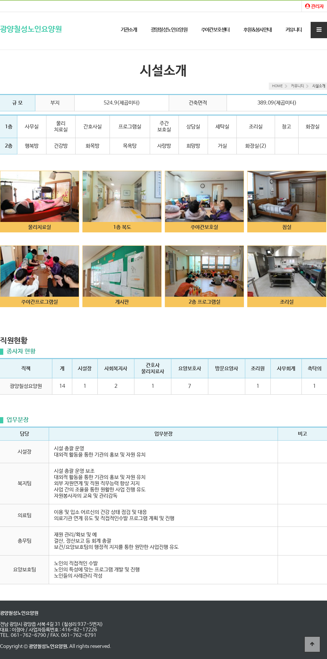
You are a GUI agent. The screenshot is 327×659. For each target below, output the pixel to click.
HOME (277, 86)
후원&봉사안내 (257, 30)
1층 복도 (122, 227)
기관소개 (129, 30)
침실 (286, 227)
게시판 (122, 302)
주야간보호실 (204, 227)
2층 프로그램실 (204, 302)
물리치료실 (39, 227)
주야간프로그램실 (39, 302)
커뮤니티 (293, 30)
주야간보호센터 (215, 30)
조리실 (287, 302)
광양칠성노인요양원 (31, 29)
